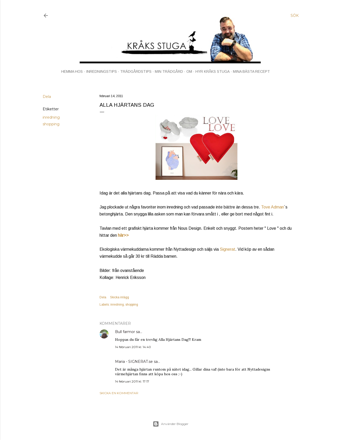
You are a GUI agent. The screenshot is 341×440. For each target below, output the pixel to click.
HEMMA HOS (72, 71)
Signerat (227, 249)
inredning (51, 117)
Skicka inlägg (119, 297)
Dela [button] (47, 96)
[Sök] (295, 15)
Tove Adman (272, 207)
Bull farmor (125, 331)
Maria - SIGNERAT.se (134, 361)
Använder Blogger (170, 424)
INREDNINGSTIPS (101, 71)
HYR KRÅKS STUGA (212, 71)
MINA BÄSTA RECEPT (251, 71)
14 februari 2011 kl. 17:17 (132, 381)
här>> (123, 235)
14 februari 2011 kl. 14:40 (133, 347)
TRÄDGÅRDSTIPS (135, 71)
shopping (51, 124)
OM (189, 71)
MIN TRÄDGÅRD (169, 71)
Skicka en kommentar (119, 393)
